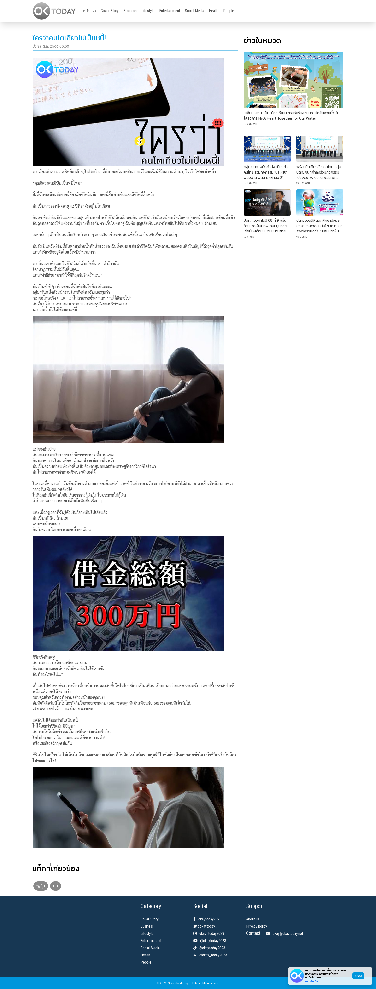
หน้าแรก (89, 10)
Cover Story (110, 10)
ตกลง (358, 976)
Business (130, 10)
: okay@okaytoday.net (284, 933)
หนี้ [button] (55, 886)
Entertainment (169, 10)
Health (213, 10)
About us (252, 919)
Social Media (194, 10)
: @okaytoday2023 (209, 940)
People (228, 10)
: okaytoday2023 (207, 919)
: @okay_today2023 (210, 955)
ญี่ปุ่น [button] (40, 886)
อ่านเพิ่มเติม (311, 981)
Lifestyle (147, 10)
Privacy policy (256, 926)
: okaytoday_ (205, 926)
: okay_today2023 (208, 933)
